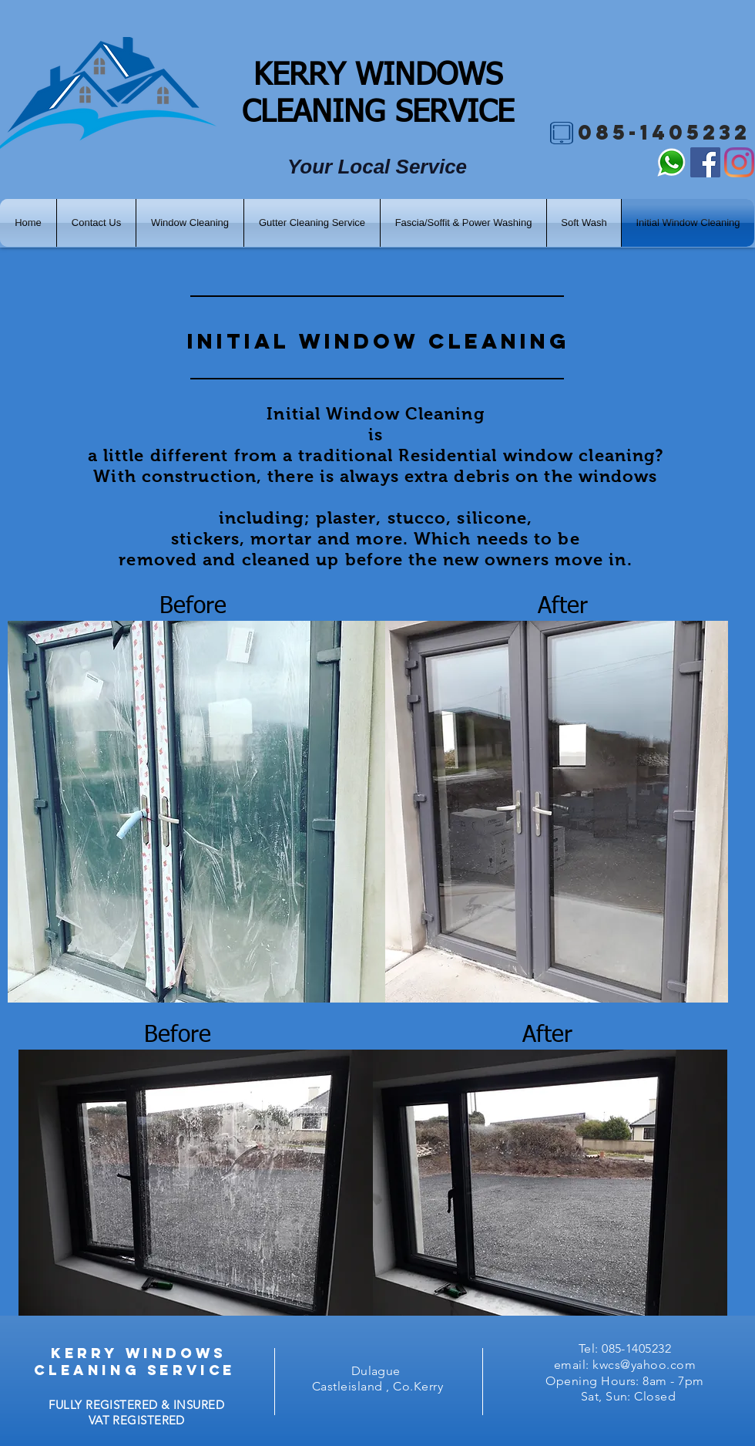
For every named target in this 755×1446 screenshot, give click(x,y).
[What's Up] (671, 162)
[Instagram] (739, 162)
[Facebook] (705, 162)
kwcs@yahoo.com (644, 1364)
